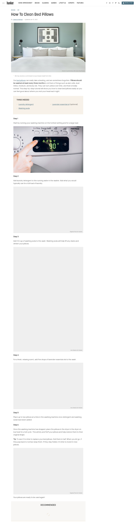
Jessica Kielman (18, 19)
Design (37, 3)
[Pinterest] (113, 3)
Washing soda (24, 108)
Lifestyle (62, 3)
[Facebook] (106, 3)
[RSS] (119, 3)
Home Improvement (25, 3)
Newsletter (128, 3)
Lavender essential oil (60, 104)
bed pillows (21, 80)
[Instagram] (110, 3)
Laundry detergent (26, 104)
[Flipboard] (116, 3)
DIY (18, 10)
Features (80, 3)
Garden (53, 3)
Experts (71, 3)
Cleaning (45, 3)
